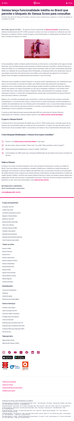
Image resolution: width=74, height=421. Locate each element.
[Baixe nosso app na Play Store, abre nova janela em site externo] (19, 359)
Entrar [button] (69, 3)
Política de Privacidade (9, 381)
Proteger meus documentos (10, 316)
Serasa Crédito (6, 248)
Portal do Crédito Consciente (10, 313)
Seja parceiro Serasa (8, 340)
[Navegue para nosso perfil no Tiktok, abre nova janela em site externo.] (9, 352)
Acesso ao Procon (7, 384)
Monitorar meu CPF (8, 219)
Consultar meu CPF (8, 207)
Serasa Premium (52, 30)
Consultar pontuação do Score (11, 213)
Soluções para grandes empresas (12, 237)
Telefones (5, 293)
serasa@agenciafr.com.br (11, 192)
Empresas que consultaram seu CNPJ (13, 325)
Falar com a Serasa (8, 225)
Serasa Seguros (7, 278)
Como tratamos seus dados (10, 240)
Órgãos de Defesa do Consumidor (12, 387)
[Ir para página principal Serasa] (37, 3)
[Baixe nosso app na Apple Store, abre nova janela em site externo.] (7, 359)
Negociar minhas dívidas (9, 216)
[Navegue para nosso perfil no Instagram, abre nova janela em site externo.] (3, 352)
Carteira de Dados (7, 282)
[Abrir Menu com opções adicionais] (5, 3)
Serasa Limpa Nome (8, 257)
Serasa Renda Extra (8, 266)
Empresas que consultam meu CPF (12, 322)
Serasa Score (6, 254)
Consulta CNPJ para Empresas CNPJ (13, 329)
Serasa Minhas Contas (9, 275)
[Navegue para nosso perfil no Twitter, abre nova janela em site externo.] (21, 352)
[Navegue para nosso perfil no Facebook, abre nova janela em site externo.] (26, 352)
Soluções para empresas (9, 234)
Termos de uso (6, 332)
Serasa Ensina (6, 269)
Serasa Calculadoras (8, 263)
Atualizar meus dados (8, 231)
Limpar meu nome (7, 210)
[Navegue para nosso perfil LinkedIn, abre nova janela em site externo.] (32, 352)
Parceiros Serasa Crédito (9, 228)
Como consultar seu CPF (9, 310)
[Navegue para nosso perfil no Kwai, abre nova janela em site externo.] (38, 352)
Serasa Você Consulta (8, 272)
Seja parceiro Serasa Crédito (10, 343)
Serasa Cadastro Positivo (9, 260)
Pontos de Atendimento (9, 290)
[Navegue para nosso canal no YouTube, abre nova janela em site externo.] (15, 352)
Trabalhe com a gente (8, 390)
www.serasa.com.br (41, 180)
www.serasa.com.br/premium (52, 115)
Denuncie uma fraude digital (10, 299)
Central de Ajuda (7, 296)
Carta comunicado (7, 319)
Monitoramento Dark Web (10, 222)
